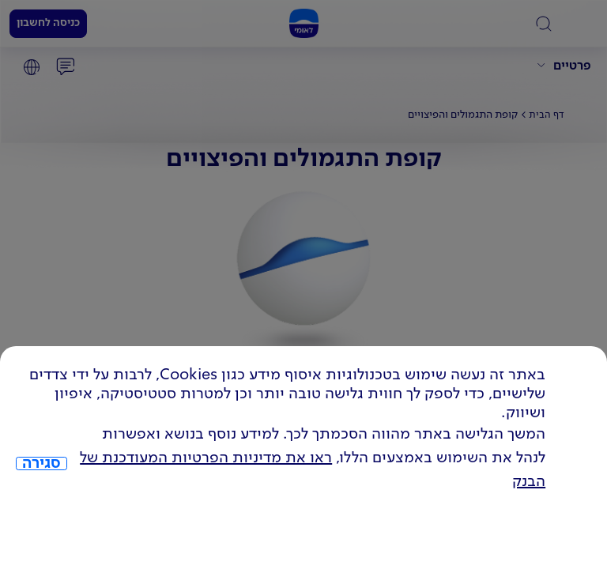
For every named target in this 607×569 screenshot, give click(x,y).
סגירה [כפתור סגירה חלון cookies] (41, 464)
